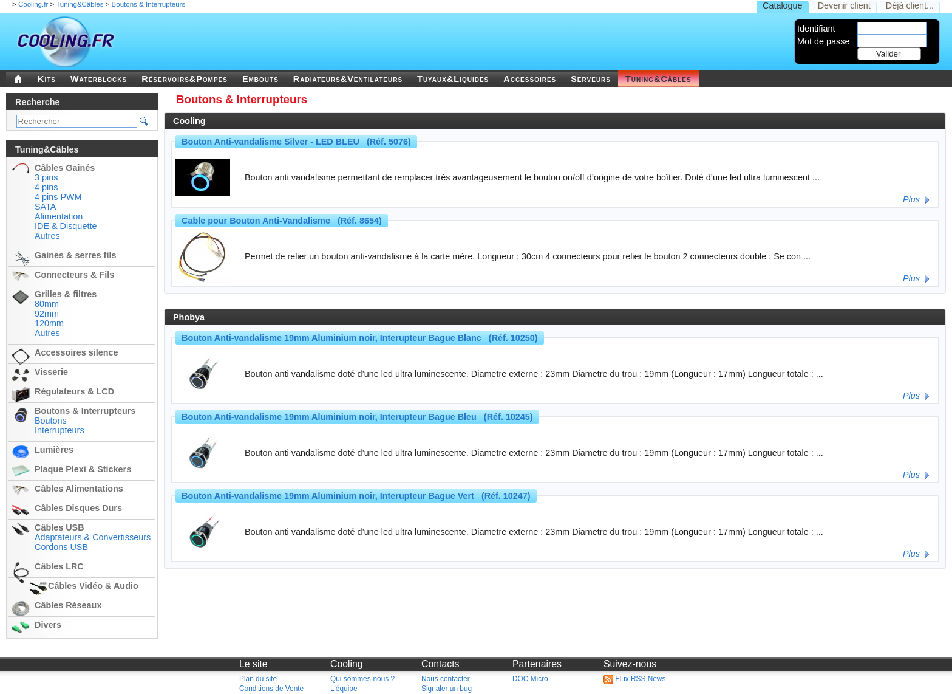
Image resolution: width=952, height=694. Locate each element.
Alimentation (59, 216)
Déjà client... (910, 5)
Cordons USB (61, 547)
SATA (45, 206)
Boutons (51, 420)
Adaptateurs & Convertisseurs (93, 537)
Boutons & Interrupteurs (149, 4)
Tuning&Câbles (79, 4)
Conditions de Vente (271, 688)
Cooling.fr (33, 4)
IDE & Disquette (66, 226)
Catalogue (783, 5)
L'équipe (343, 688)
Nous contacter (445, 679)
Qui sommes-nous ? (362, 679)
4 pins (46, 187)
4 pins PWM (58, 197)
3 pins (46, 177)
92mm (47, 313)
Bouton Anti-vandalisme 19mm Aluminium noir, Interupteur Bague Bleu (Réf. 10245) (357, 417)
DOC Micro (530, 679)
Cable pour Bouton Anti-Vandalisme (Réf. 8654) (282, 220)
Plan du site (258, 679)
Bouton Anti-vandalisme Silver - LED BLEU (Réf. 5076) (296, 141)
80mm (47, 304)
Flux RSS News (634, 679)
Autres (47, 236)
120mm (49, 323)
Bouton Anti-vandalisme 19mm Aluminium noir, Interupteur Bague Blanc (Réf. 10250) (360, 338)
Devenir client (844, 5)
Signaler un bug (446, 688)
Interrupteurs (59, 430)
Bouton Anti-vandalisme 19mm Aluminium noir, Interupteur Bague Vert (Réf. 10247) (356, 496)
